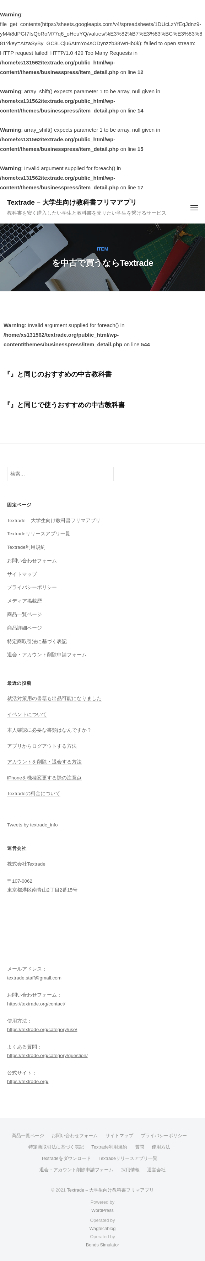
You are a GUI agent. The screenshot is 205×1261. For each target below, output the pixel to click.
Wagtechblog (103, 1228)
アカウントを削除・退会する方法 (44, 762)
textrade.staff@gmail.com (34, 978)
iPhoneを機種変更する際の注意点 (44, 778)
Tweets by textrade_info (32, 824)
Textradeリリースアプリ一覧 (38, 533)
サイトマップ (22, 574)
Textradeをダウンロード (66, 1158)
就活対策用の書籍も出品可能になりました (54, 698)
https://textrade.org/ (27, 1081)
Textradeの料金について (33, 793)
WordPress (102, 1210)
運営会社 (156, 1169)
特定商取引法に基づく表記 (37, 641)
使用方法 (161, 1147)
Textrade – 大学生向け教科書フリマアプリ (72, 202)
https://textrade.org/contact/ (36, 1004)
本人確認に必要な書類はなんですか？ (49, 730)
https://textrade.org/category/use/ (42, 1029)
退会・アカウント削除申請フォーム (47, 654)
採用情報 (130, 1169)
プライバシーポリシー (32, 587)
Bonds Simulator (102, 1244)
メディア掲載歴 (24, 601)
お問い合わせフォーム (32, 560)
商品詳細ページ (24, 628)
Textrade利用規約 (26, 547)
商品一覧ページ (24, 614)
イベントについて (27, 714)
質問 (139, 1147)
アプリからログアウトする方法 (42, 746)
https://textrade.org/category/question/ (47, 1055)
